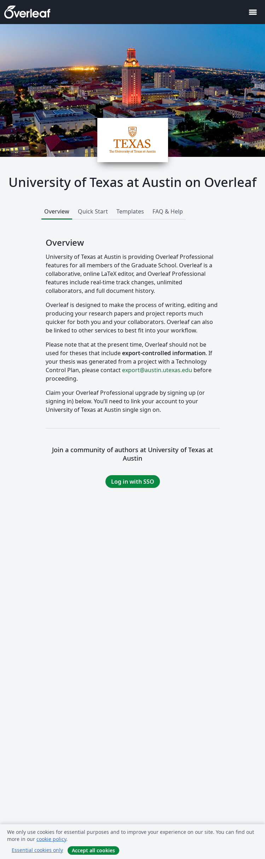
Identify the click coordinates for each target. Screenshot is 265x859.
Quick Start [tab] (93, 211)
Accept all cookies (93, 850)
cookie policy (51, 839)
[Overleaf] (27, 12)
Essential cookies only (37, 850)
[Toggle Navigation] (252, 12)
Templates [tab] (130, 211)
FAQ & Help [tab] (167, 211)
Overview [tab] (56, 211)
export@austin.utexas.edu (157, 370)
